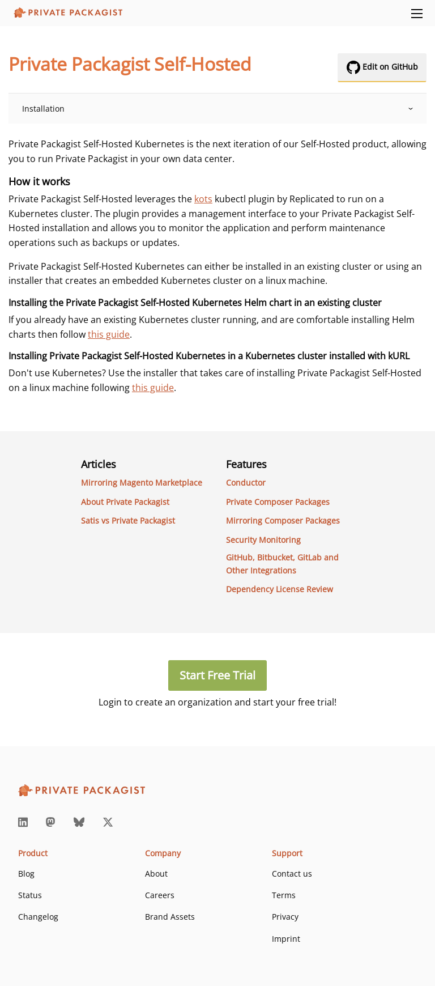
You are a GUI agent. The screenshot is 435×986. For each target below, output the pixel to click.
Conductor (246, 482)
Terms (284, 895)
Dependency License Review (279, 589)
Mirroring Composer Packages (283, 520)
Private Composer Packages (278, 501)
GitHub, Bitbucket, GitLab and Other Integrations (282, 563)
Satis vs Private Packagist (128, 520)
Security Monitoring (263, 539)
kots (203, 199)
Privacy (285, 916)
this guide (109, 334)
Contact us (292, 873)
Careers (159, 895)
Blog (26, 873)
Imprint (286, 938)
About (156, 873)
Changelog (38, 916)
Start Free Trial (217, 675)
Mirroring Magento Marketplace (141, 482)
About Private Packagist (125, 501)
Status (30, 895)
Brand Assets (170, 916)
